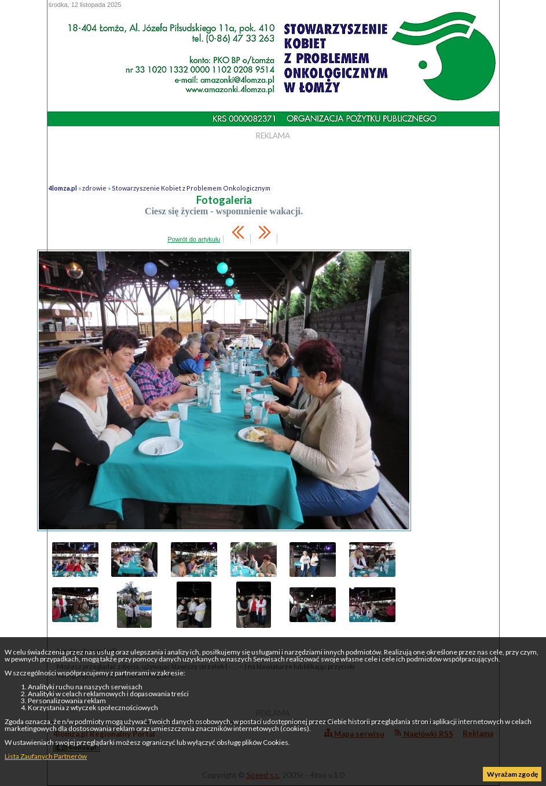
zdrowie (94, 188)
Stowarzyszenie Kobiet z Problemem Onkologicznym (191, 188)
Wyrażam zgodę (512, 774)
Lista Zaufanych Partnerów (46, 756)
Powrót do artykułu (193, 239)
